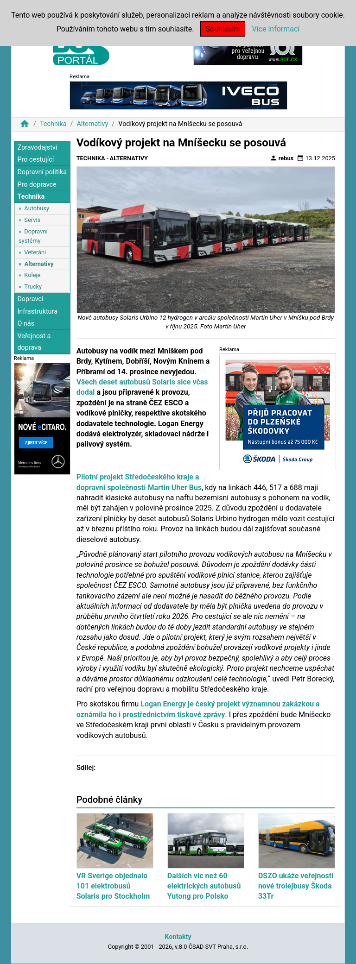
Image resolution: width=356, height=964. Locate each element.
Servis (32, 219)
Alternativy (92, 124)
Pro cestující (35, 160)
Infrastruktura (37, 311)
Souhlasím (222, 29)
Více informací (275, 29)
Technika (53, 124)
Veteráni (35, 252)
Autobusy (36, 208)
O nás (25, 324)
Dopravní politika (42, 172)
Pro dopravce (36, 185)
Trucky (33, 286)
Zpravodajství (37, 147)
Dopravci (30, 299)
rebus (282, 158)
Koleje (32, 274)
